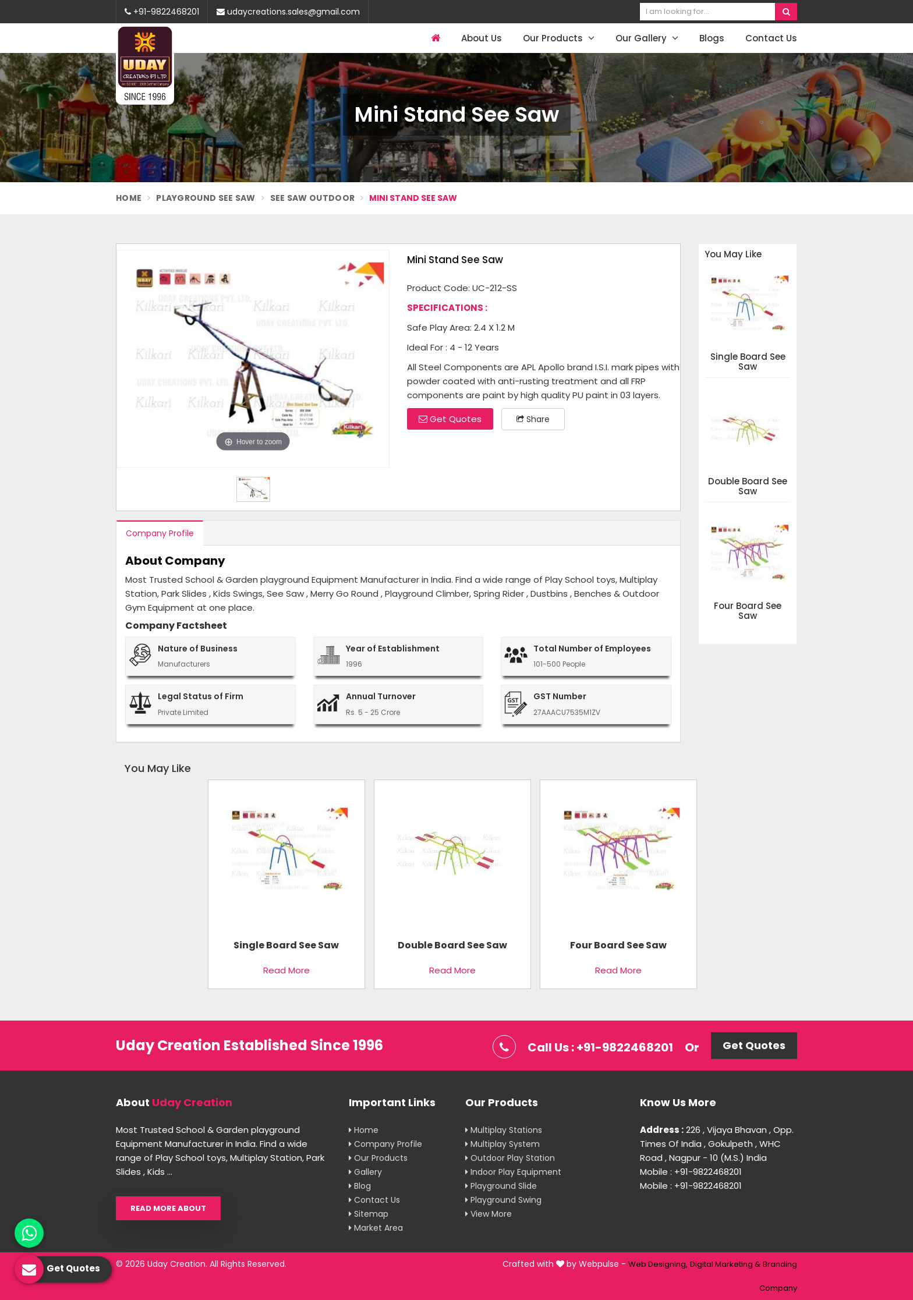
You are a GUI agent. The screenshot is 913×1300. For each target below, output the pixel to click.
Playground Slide (501, 1186)
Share (533, 419)
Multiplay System (502, 1144)
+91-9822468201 (162, 11)
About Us (481, 38)
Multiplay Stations (503, 1130)
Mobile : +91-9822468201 (691, 1172)
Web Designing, (658, 1264)
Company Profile (160, 533)
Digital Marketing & (725, 1264)
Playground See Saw (205, 198)
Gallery (365, 1172)
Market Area (376, 1228)
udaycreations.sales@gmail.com (288, 11)
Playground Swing (503, 1200)
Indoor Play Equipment (513, 1172)
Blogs (711, 38)
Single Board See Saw (747, 361)
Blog (360, 1186)
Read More (286, 970)
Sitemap (368, 1214)
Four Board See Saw (747, 611)
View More (488, 1214)
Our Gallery (646, 38)
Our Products (558, 38)
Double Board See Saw (747, 486)
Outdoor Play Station (510, 1158)
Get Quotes (450, 419)
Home (128, 198)
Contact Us (771, 38)
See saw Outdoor (312, 198)
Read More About (168, 1208)
